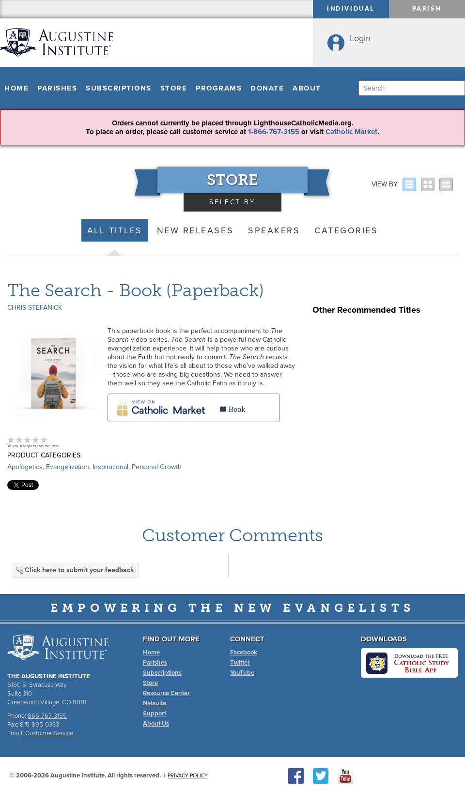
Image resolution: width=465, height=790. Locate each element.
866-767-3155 (47, 716)
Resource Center (166, 693)
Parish (427, 9)
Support (154, 713)
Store (173, 88)
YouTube (242, 673)
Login (360, 38)
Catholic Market (351, 131)
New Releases (195, 230)
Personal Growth (157, 467)
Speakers (274, 230)
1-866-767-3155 (273, 131)
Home (16, 88)
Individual (351, 9)
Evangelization (67, 467)
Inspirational (110, 467)
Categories (346, 230)
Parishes (57, 88)
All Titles (114, 230)
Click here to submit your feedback (75, 570)
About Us (156, 724)
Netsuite (154, 703)
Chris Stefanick (34, 308)
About (307, 88)
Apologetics (25, 467)
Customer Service (49, 733)
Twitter (240, 663)
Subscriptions (119, 88)
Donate (267, 88)
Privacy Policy (188, 776)
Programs (219, 88)
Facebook (243, 652)
